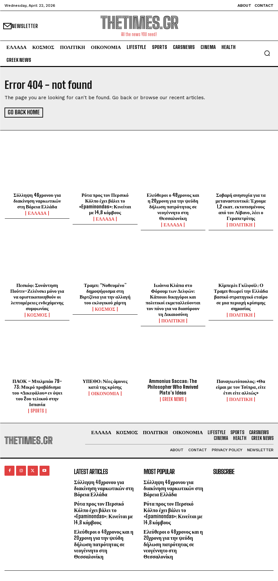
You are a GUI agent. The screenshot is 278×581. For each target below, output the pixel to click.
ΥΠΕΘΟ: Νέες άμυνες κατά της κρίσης (105, 383)
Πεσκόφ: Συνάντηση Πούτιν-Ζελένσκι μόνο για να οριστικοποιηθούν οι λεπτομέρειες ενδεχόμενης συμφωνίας (37, 295)
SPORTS (37, 410)
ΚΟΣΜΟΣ (37, 314)
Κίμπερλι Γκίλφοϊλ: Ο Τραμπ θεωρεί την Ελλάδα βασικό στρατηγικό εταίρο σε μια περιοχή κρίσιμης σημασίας (241, 295)
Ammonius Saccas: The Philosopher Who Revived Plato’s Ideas (173, 386)
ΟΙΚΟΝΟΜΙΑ (105, 393)
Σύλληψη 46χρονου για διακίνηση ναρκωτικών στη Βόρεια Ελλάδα (37, 200)
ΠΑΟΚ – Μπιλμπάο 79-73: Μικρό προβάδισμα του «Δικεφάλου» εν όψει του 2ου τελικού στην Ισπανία (37, 391)
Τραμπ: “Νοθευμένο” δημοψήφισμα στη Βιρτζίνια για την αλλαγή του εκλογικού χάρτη (105, 293)
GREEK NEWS (173, 398)
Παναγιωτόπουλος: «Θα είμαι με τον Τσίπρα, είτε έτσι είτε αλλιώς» (241, 386)
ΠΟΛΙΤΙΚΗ (241, 224)
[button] (267, 53)
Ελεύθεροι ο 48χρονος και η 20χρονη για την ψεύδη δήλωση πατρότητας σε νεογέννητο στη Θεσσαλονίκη (173, 205)
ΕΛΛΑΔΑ (37, 212)
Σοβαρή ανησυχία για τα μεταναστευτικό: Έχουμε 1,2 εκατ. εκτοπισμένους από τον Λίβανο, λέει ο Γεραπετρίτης (241, 205)
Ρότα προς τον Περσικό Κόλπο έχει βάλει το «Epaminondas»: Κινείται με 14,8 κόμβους (105, 202)
